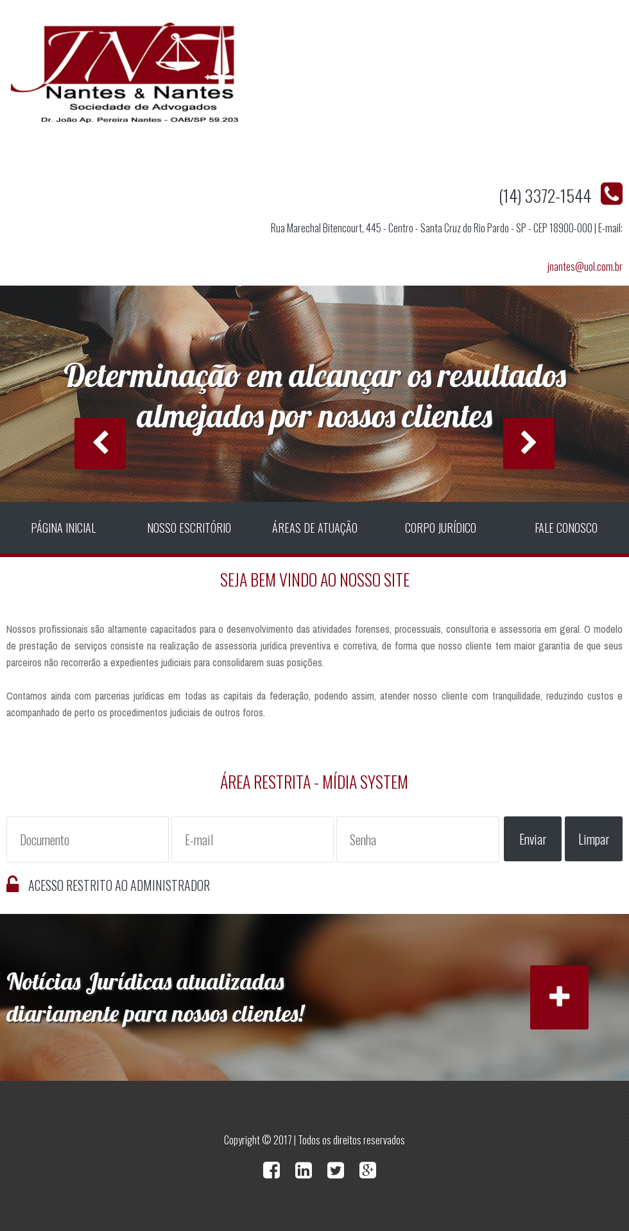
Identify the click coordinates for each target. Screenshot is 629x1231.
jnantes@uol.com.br (585, 266)
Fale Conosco (566, 527)
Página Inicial (63, 527)
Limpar (594, 838)
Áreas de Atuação (315, 527)
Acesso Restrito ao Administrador (119, 885)
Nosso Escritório (189, 527)
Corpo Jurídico (440, 527)
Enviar (533, 838)
